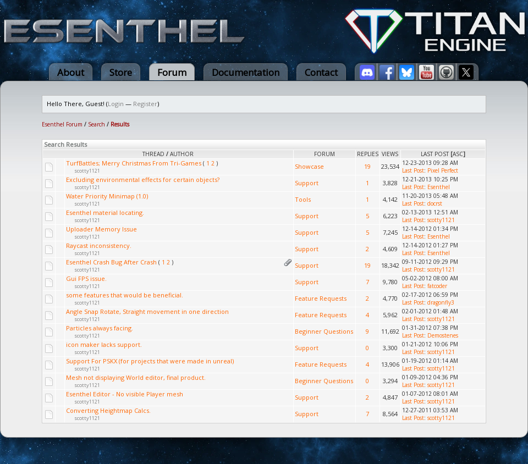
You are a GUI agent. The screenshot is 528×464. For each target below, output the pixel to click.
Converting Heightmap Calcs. (108, 410)
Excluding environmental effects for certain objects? (142, 179)
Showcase (309, 166)
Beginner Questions (324, 331)
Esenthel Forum (62, 124)
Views (390, 154)
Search (96, 124)
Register (145, 104)
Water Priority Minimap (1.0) (107, 196)
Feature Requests (320, 298)
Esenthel (438, 187)
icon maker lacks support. (104, 344)
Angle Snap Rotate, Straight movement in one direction (147, 311)
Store (120, 72)
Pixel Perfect (442, 170)
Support (306, 183)
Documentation (245, 72)
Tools (303, 199)
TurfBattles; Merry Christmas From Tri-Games (133, 163)
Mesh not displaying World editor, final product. (136, 377)
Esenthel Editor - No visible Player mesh (124, 394)
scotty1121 (87, 170)
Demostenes (442, 335)
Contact (321, 72)
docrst (434, 203)
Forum (171, 72)
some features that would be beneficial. (124, 295)
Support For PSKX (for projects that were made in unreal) (150, 361)
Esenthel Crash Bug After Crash (111, 262)
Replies (367, 154)
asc (458, 154)
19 (367, 166)
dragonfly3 (440, 302)
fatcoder (437, 286)
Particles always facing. (99, 328)
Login (116, 104)
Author (182, 154)
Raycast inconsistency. (98, 245)
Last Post (435, 154)
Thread (153, 154)
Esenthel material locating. (105, 212)
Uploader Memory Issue (101, 229)
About (70, 72)
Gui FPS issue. (86, 278)
